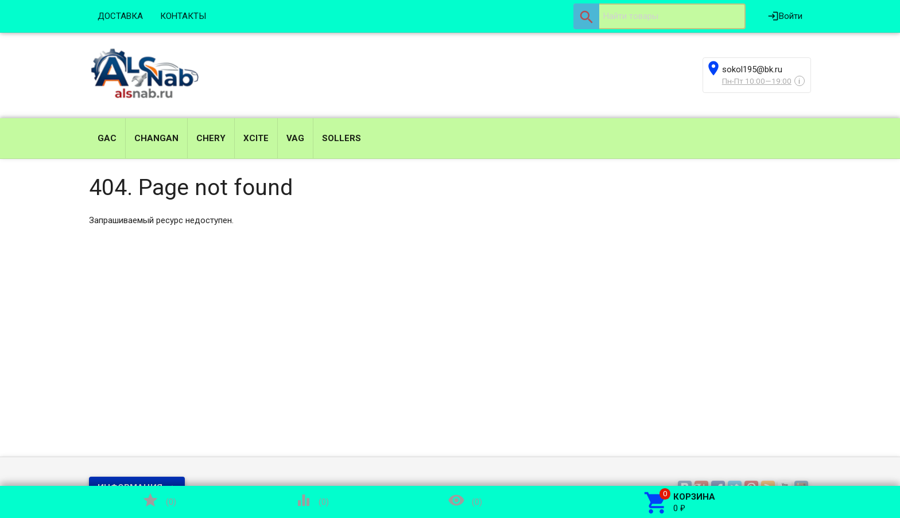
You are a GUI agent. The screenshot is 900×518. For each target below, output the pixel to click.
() (159, 500)
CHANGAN (156, 138)
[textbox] (659, 16)
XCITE (256, 138)
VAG (295, 138)
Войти (784, 16)
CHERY (211, 138)
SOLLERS (341, 138)
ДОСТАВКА (120, 16)
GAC (107, 138)
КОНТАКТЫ (183, 16)
